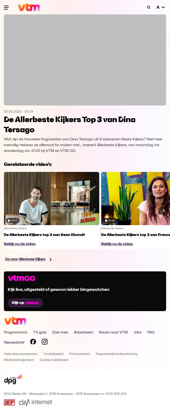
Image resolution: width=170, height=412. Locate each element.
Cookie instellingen (54, 360)
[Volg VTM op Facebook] (33, 343)
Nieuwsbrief (14, 343)
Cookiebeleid (53, 354)
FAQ (151, 332)
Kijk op (25, 303)
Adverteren (83, 332)
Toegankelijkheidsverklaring (116, 354)
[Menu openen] (7, 7)
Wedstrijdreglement (19, 360)
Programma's (15, 332)
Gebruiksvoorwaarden (21, 354)
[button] (161, 7)
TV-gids (40, 332)
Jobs (138, 332)
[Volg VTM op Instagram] (45, 343)
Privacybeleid (79, 354)
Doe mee (60, 332)
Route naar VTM (113, 332)
